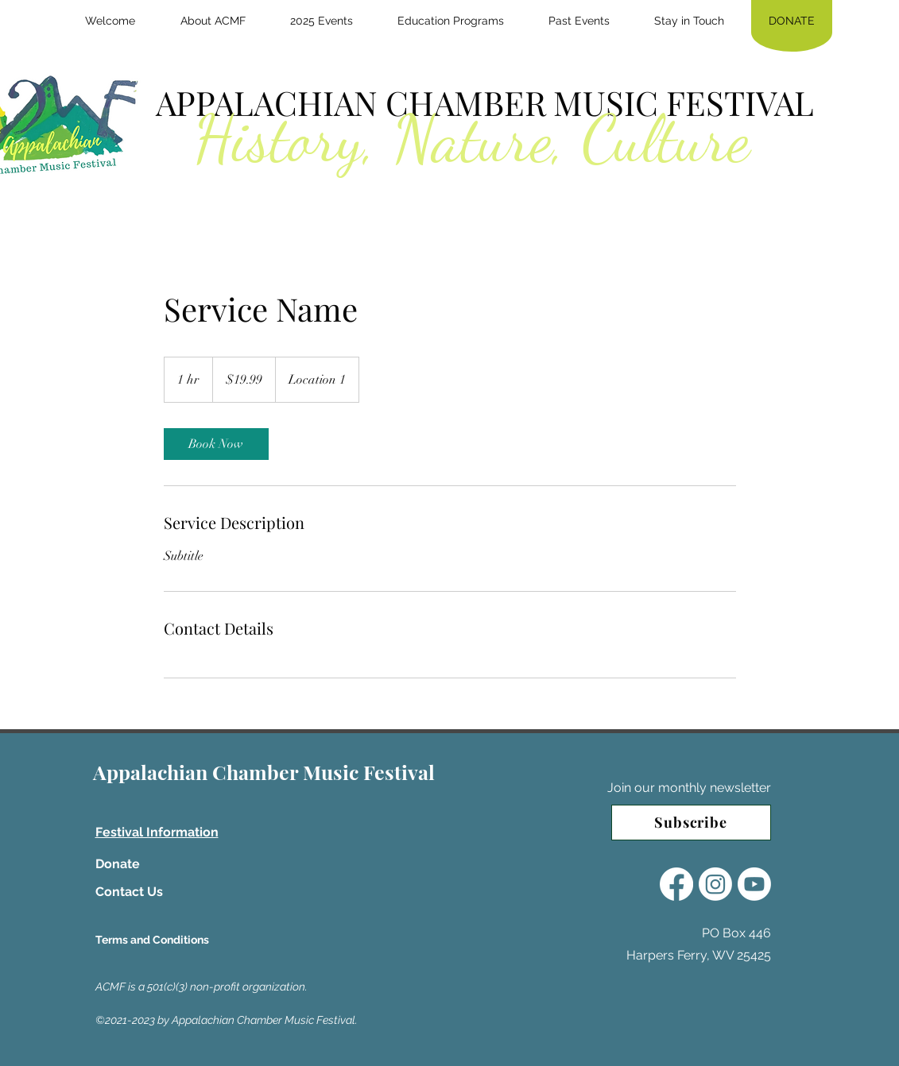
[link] (216, 444)
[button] (213, 20)
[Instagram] (715, 884)
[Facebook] (676, 884)
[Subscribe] (691, 822)
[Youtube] (754, 884)
